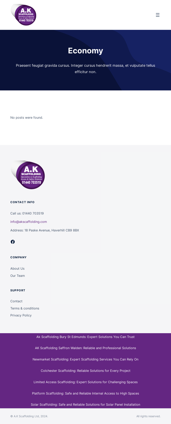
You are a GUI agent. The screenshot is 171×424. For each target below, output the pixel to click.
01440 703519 (33, 213)
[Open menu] (158, 15)
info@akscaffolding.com (28, 222)
